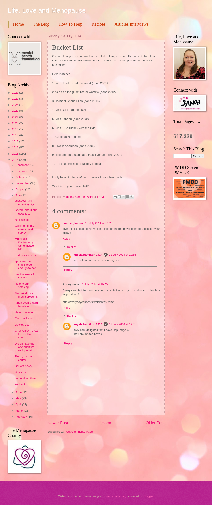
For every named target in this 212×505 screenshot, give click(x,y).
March (19, 410)
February (21, 416)
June (19, 392)
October (20, 177)
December (22, 165)
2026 (15, 92)
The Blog (41, 24)
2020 (15, 123)
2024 (15, 104)
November (22, 171)
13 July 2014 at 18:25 (98, 223)
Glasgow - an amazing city (24, 202)
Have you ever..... (26, 312)
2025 (15, 98)
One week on (23, 318)
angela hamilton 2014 (88, 254)
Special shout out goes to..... (26, 211)
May (18, 398)
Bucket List (22, 324)
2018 (15, 135)
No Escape (22, 219)
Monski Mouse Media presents (26, 295)
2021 (15, 117)
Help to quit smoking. (22, 285)
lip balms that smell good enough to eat (25, 264)
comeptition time (25, 378)
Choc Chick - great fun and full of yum (26, 334)
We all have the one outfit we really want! (24, 347)
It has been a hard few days (26, 304)
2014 (15, 159)
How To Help (70, 24)
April (18, 404)
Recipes (98, 24)
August (20, 189)
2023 (15, 110)
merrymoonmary (116, 496)
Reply (66, 238)
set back (20, 384)
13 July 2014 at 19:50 (94, 284)
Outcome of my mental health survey (25, 229)
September (22, 183)
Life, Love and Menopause (47, 10)
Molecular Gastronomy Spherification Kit (25, 244)
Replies (72, 247)
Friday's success (25, 255)
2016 (15, 147)
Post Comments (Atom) (80, 431)
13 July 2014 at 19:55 (122, 254)
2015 (15, 153)
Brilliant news (23, 366)
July (18, 195)
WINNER (20, 372)
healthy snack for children (25, 276)
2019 (15, 129)
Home (18, 24)
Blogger (148, 496)
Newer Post (57, 423)
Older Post (155, 423)
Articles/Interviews (131, 24)
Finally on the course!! (23, 358)
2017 (15, 141)
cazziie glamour (73, 223)
